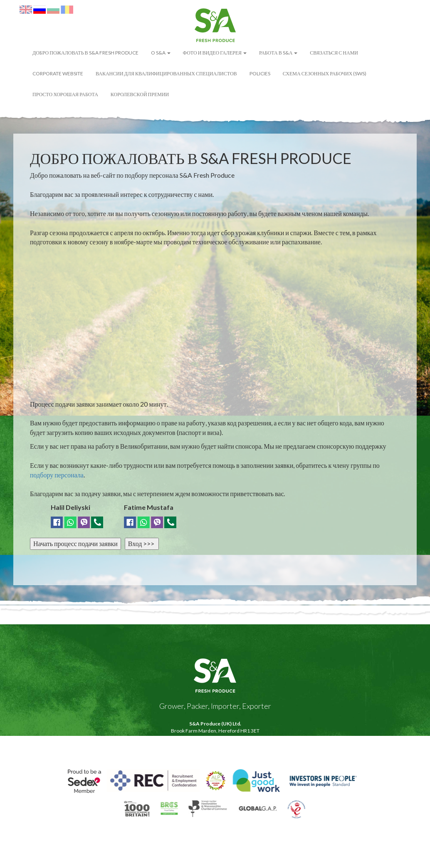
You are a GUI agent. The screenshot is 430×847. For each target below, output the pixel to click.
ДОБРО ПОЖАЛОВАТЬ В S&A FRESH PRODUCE (85, 53)
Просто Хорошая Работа (65, 94)
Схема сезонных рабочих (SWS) (325, 73)
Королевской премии (140, 94)
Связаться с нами (334, 53)
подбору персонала (57, 475)
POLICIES (260, 73)
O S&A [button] (161, 53)
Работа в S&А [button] (278, 53)
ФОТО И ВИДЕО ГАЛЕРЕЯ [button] (215, 53)
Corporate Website (57, 73)
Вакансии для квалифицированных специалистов (166, 73)
